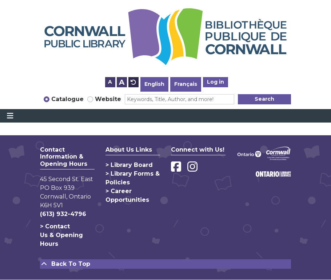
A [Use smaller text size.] (110, 82)
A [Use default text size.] (133, 82)
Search (264, 99)
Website (108, 99)
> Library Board (129, 164)
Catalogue (67, 99)
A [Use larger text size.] (121, 82)
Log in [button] (215, 82)
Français (185, 84)
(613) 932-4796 (63, 214)
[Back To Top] (165, 264)
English (154, 84)
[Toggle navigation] (10, 116)
